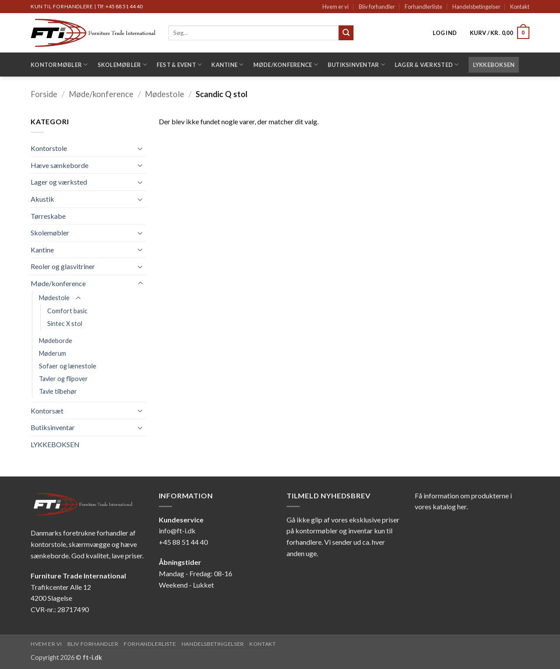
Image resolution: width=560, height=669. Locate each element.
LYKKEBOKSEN (494, 64)
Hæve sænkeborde (59, 165)
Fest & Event (179, 64)
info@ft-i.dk (177, 530)
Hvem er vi (335, 6)
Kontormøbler (59, 64)
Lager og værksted (59, 182)
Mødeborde (55, 340)
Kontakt (519, 6)
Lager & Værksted (427, 64)
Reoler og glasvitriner (63, 266)
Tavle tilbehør (58, 391)
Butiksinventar (356, 64)
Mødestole (164, 94)
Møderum (52, 353)
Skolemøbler (122, 64)
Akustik (42, 199)
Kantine (227, 64)
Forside (44, 94)
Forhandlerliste (423, 6)
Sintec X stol (64, 323)
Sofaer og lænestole (67, 366)
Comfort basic (67, 311)
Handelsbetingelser (476, 6)
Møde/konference (285, 64)
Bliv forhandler (377, 6)
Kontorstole (49, 148)
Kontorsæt (47, 410)
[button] (445, 33)
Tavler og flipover (63, 378)
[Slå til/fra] (140, 148)
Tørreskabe (48, 216)
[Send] (346, 32)
